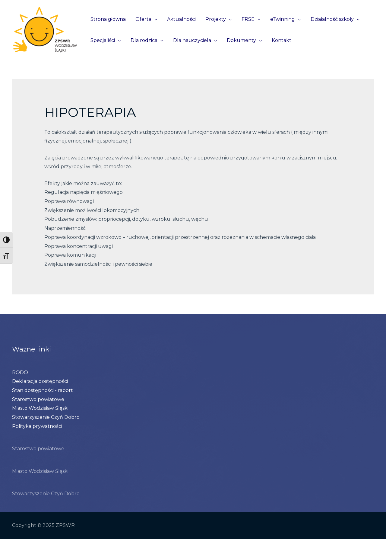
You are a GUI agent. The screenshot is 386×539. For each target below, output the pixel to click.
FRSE (248, 19)
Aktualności (181, 19)
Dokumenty (241, 40)
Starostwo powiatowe (38, 399)
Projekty (215, 19)
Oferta (143, 19)
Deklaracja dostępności (40, 381)
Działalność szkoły (332, 19)
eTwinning (282, 19)
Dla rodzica (144, 40)
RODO (20, 372)
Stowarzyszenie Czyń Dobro (46, 417)
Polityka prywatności (37, 426)
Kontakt (281, 40)
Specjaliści (102, 40)
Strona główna (108, 19)
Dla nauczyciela (192, 40)
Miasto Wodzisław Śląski (40, 408)
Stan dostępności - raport (42, 390)
